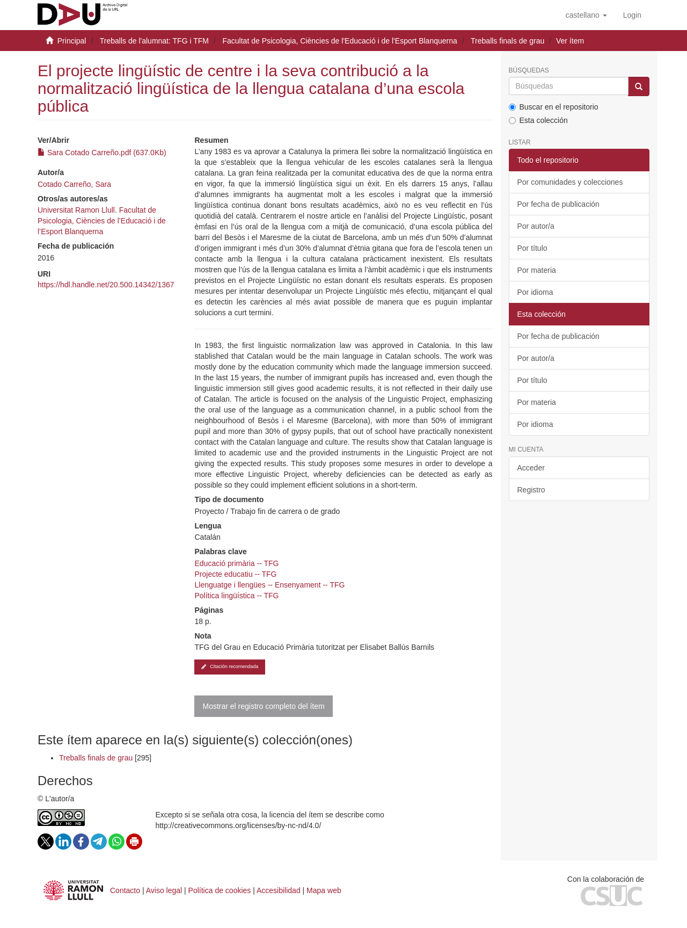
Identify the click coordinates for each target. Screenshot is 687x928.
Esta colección (538, 120)
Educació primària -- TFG (236, 563)
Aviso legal (164, 890)
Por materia (536, 270)
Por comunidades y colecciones (570, 182)
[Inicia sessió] (632, 15)
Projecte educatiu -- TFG (235, 574)
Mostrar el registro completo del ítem (263, 706)
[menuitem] (632, 15)
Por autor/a (535, 226)
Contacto (125, 890)
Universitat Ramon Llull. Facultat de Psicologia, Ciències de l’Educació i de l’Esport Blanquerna (102, 221)
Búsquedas (529, 70)
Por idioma (535, 292)
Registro (531, 489)
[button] (586, 15)
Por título (532, 248)
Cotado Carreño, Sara (74, 184)
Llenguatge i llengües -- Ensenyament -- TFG (269, 585)
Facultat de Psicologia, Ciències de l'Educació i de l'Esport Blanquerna (340, 41)
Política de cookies (219, 890)
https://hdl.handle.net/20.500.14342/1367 (106, 284)
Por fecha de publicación (558, 204)
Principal (71, 41)
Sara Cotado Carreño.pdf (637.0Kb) (102, 152)
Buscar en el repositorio (553, 107)
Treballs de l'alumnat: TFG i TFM (154, 41)
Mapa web (323, 890)
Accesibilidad (279, 890)
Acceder (531, 467)
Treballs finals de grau (507, 41)
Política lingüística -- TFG (236, 595)
